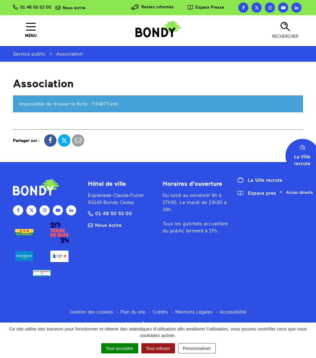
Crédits (160, 311)
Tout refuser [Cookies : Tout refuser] (158, 348)
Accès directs (298, 193)
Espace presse (259, 193)
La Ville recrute (260, 180)
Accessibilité (233, 311)
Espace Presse (206, 7)
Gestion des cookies (91, 311)
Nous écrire (105, 225)
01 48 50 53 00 (110, 213)
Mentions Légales (193, 311)
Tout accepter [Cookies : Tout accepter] (120, 348)
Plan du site (132, 311)
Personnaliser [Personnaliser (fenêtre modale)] (197, 348)
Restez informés (152, 7)
